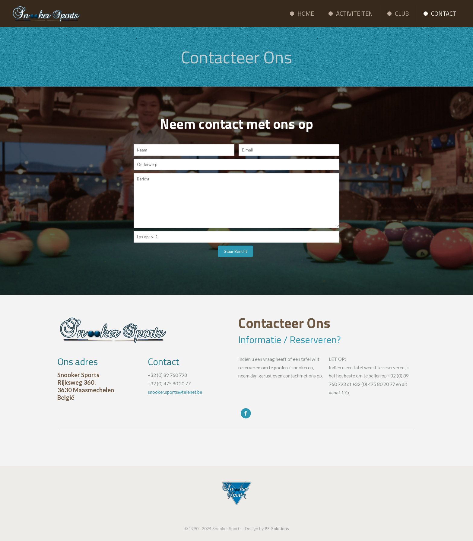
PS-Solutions (277, 528)
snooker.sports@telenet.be (175, 392)
